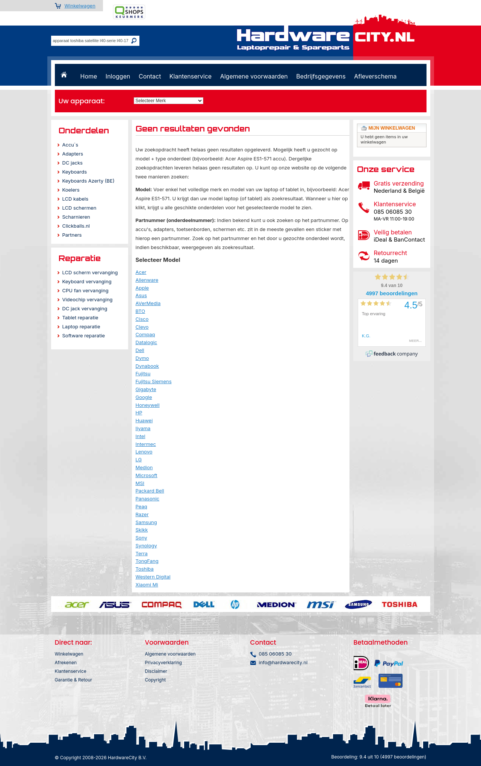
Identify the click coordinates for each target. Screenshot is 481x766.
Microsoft (146, 475)
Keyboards (74, 172)
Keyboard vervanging (87, 281)
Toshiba (145, 569)
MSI (140, 483)
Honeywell (148, 405)
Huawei (144, 420)
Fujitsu (143, 373)
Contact (150, 76)
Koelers (71, 190)
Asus (141, 295)
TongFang (147, 561)
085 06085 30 (275, 654)
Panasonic (148, 499)
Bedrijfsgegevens (320, 76)
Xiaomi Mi (147, 585)
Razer (142, 514)
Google (144, 397)
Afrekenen (66, 662)
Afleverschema (375, 76)
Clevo (142, 327)
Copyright (155, 680)
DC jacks (72, 163)
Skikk (142, 530)
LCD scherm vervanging (90, 272)
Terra (142, 553)
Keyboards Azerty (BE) (88, 181)
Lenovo (144, 452)
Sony (141, 538)
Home (88, 76)
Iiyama (143, 428)
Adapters (72, 154)
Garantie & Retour (73, 680)
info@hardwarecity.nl (283, 662)
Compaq (145, 334)
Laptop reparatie (81, 326)
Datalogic (146, 342)
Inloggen (118, 76)
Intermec (146, 444)
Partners (72, 235)
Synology (146, 545)
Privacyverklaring (163, 662)
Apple (142, 288)
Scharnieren (76, 217)
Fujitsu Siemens (154, 381)
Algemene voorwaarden (254, 76)
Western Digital (153, 577)
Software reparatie (83, 335)
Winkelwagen (80, 6)
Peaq (141, 506)
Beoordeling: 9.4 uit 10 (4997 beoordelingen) (379, 757)
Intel (140, 436)
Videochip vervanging (87, 299)
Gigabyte (146, 389)
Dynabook (147, 366)
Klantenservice (190, 76)
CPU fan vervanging (85, 290)
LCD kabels (75, 199)
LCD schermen (79, 208)
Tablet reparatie (80, 317)
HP (139, 412)
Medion (144, 467)
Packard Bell (150, 491)
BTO (140, 311)
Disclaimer (156, 671)
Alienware (147, 280)
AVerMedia (148, 303)
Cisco (142, 319)
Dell (140, 350)
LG (139, 459)
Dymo (142, 358)
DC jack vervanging (84, 308)
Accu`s (70, 145)
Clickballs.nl (76, 226)
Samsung (146, 522)
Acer (141, 272)
